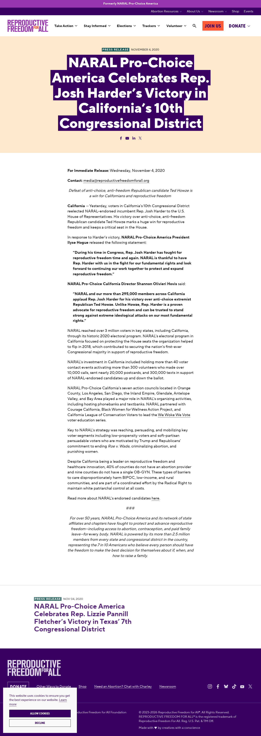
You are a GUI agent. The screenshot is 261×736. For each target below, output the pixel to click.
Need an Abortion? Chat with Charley (123, 686)
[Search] (194, 26)
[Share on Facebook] (218, 687)
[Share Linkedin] (133, 138)
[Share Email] (127, 138)
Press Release (48, 599)
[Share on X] (250, 687)
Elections (124, 26)
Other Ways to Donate (54, 686)
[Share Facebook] (121, 138)
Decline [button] (40, 723)
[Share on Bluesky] (226, 687)
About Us (193, 11)
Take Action (63, 26)
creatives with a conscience (181, 728)
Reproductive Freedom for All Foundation (97, 712)
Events (248, 11)
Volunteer (174, 26)
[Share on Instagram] (210, 687)
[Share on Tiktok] (234, 687)
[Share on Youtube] (242, 687)
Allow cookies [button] (40, 713)
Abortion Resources (165, 11)
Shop (235, 11)
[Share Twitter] (140, 138)
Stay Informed (95, 26)
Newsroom (216, 11)
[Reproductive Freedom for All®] (28, 26)
